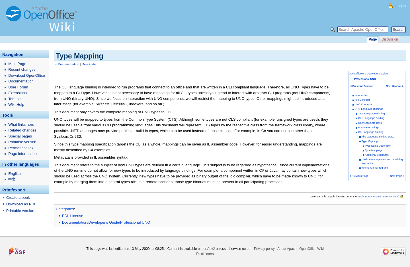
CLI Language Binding (371, 132)
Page (373, 39)
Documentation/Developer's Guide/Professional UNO (106, 222)
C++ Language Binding (371, 118)
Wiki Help (16, 104)
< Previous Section (361, 86)
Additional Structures (377, 154)
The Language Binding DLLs (378, 136)
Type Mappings (373, 150)
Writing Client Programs (375, 167)
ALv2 (211, 249)
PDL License (72, 216)
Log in (400, 6)
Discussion (390, 39)
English (14, 173)
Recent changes (21, 69)
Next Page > (397, 176)
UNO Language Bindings (369, 109)
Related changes (22, 130)
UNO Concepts (363, 104)
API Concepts (362, 99)
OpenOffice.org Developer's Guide (368, 73)
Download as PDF (21, 204)
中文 (12, 179)
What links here (21, 124)
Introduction (361, 95)
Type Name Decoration (378, 145)
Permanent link (20, 148)
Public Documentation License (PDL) (378, 196)
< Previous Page (359, 176)
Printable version (22, 142)
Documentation (68, 64)
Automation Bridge (368, 127)
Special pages (20, 136)
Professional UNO (365, 79)
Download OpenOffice (26, 75)
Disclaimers (205, 254)
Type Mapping (370, 141)
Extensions (17, 93)
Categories (65, 209)
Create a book (18, 197)
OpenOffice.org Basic (370, 123)
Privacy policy (264, 249)
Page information (22, 153)
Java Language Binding (371, 113)
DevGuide (89, 64)
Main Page (17, 64)
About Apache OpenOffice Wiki (300, 249)
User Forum (18, 87)
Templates (16, 99)
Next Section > (395, 86)
